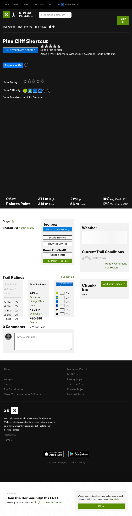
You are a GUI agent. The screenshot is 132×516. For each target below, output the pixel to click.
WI (52, 53)
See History (111, 267)
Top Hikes (40, 26)
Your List (43, 97)
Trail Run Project (76, 384)
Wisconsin (36, 313)
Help (6, 374)
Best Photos (25, 26)
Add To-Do (29, 97)
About (7, 369)
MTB (16, 4)
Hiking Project (75, 379)
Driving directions (57, 237)
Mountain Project (77, 369)
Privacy (82, 462)
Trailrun (39, 4)
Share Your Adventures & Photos (22, 394)
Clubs (7, 384)
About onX (10, 434)
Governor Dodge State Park (100, 53)
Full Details (67, 276)
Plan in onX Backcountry (57, 229)
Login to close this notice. (48, 502)
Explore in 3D (13, 65)
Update (116, 263)
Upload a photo (57, 254)
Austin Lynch (26, 227)
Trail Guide (9, 26)
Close (101, 506)
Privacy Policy (114, 499)
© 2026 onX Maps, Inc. (57, 462)
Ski (51, 4)
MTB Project (74, 374)
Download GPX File (57, 243)
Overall (34, 322)
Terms (73, 462)
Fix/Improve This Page (58, 260)
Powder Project (76, 389)
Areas (43, 53)
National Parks (75, 394)
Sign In (123, 20)
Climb (6, 4)
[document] (101, 501)
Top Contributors (13, 389)
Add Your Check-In (114, 283)
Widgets (8, 379)
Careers (8, 439)
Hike (26, 4)
